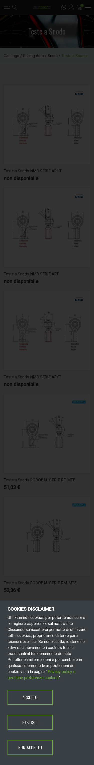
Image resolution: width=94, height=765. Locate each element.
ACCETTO (30, 697)
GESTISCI (30, 722)
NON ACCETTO (30, 747)
